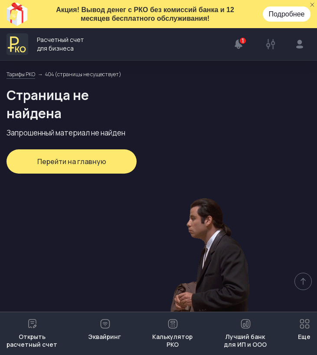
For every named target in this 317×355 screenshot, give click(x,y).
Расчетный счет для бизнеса (45, 44)
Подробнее (287, 14)
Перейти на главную (71, 161)
